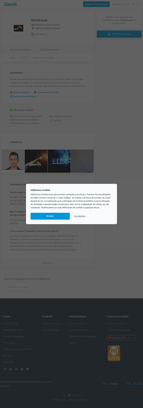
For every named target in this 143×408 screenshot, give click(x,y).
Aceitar (50, 216)
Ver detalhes (79, 216)
